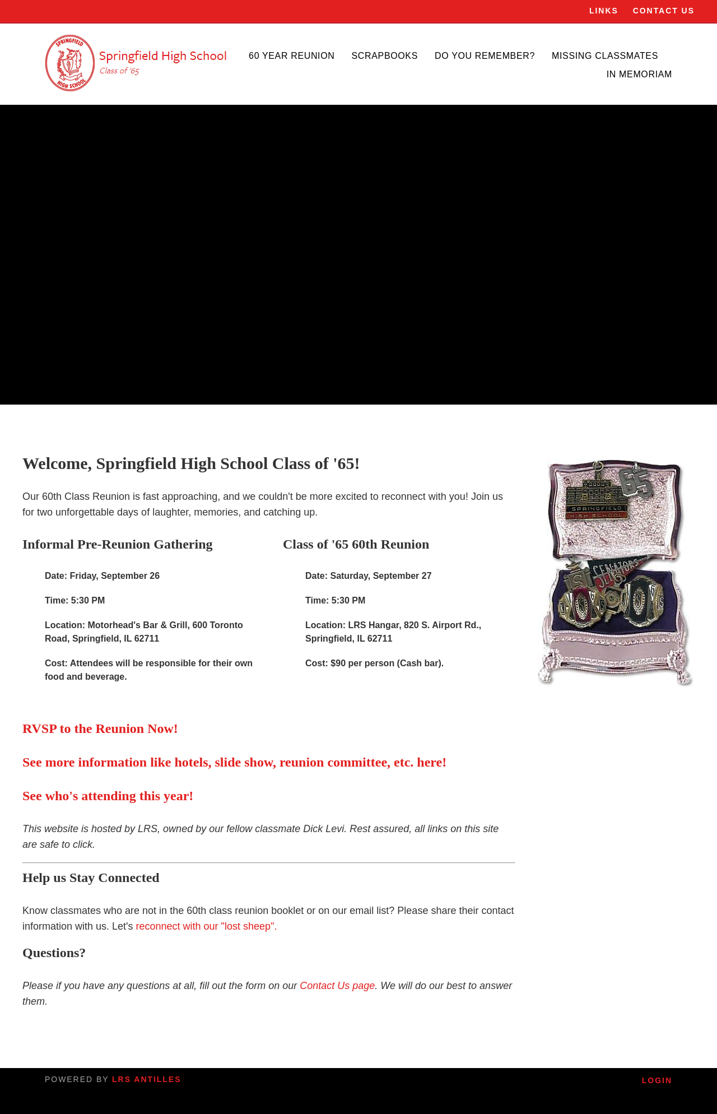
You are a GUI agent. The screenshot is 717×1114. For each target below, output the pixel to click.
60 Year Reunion (291, 56)
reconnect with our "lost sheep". (206, 926)
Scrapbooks (385, 56)
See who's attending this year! (107, 795)
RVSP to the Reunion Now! (100, 728)
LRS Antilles (146, 1079)
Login (657, 1080)
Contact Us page (337, 985)
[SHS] (137, 63)
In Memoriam (639, 74)
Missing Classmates (605, 56)
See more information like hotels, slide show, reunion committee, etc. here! (234, 762)
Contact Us (664, 10)
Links (603, 10)
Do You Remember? (485, 56)
